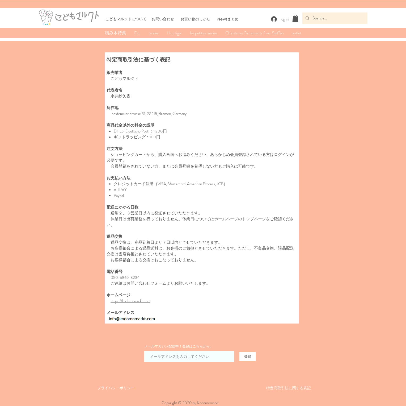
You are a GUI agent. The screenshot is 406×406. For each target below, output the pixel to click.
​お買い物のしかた (195, 19)
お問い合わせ (163, 19)
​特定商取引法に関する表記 (288, 388)
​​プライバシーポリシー (115, 388)
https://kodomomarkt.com (130, 301)
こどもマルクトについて (125, 19)
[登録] (247, 356)
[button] (295, 18)
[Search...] (334, 18)
